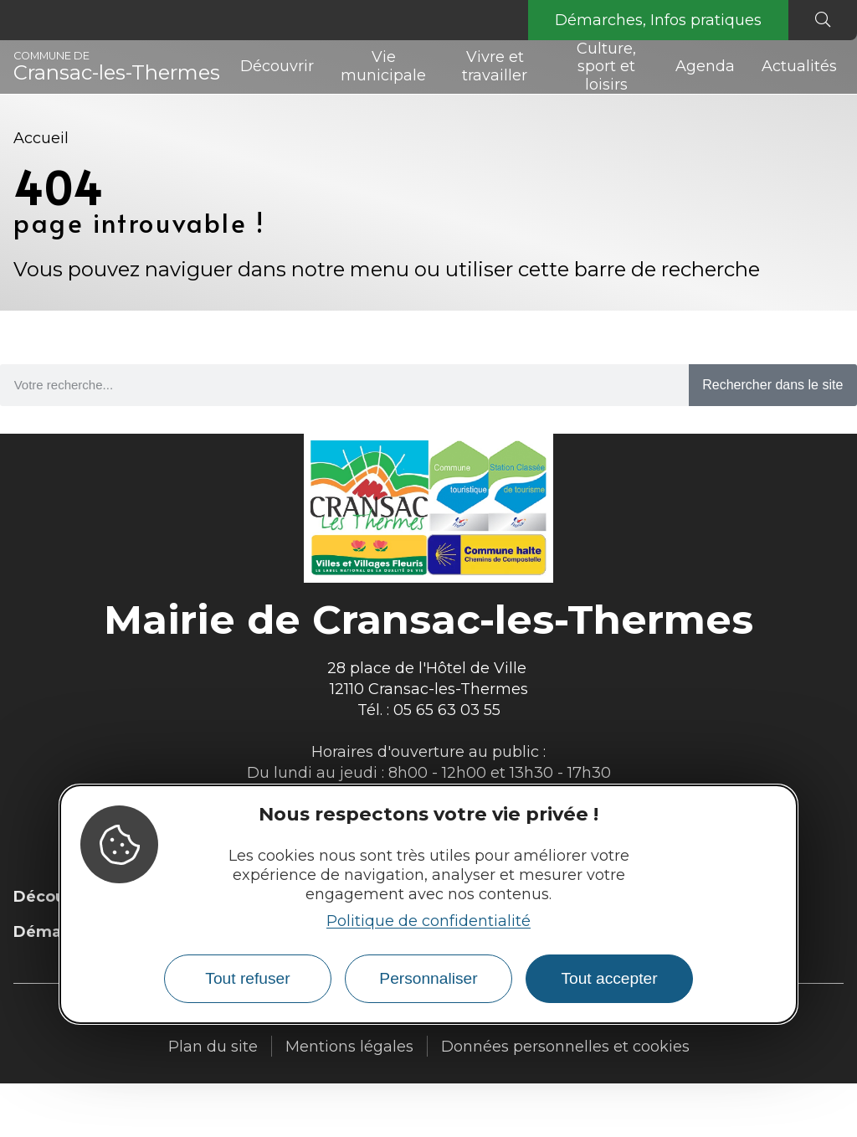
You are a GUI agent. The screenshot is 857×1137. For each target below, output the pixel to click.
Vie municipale (383, 66)
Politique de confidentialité (428, 921)
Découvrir (277, 66)
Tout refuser (247, 978)
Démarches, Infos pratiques (658, 20)
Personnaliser (428, 978)
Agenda (705, 66)
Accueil (41, 138)
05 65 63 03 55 (446, 710)
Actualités (799, 66)
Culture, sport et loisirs (606, 67)
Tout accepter (609, 978)
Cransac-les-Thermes (116, 67)
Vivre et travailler (494, 66)
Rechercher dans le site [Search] (772, 385)
